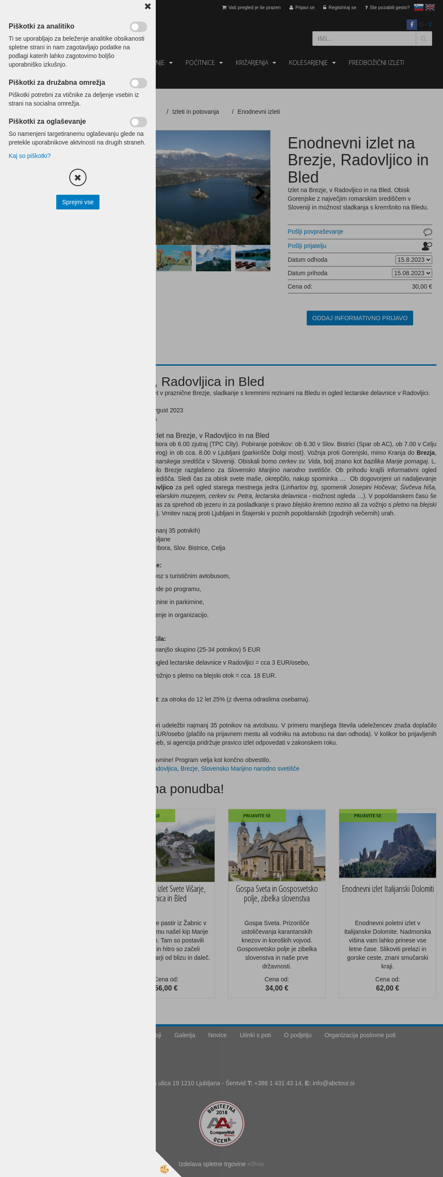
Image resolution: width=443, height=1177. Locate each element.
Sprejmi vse (77, 202)
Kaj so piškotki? (30, 155)
